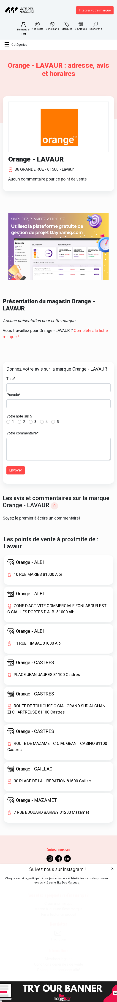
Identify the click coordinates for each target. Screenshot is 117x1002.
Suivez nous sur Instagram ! (57, 869)
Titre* (10, 379)
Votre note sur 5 (19, 416)
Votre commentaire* (22, 433)
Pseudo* (13, 395)
